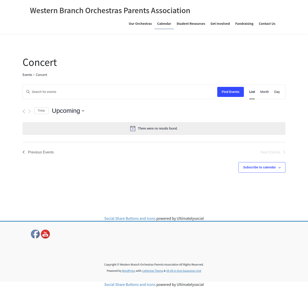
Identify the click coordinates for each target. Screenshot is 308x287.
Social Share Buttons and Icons (130, 218)
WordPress (128, 270)
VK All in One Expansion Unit (183, 270)
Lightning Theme (152, 270)
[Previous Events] (24, 111)
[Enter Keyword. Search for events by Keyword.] (120, 92)
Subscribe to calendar (259, 167)
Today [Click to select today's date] (41, 110)
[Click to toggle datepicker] (68, 110)
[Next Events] (29, 111)
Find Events (230, 92)
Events (27, 74)
